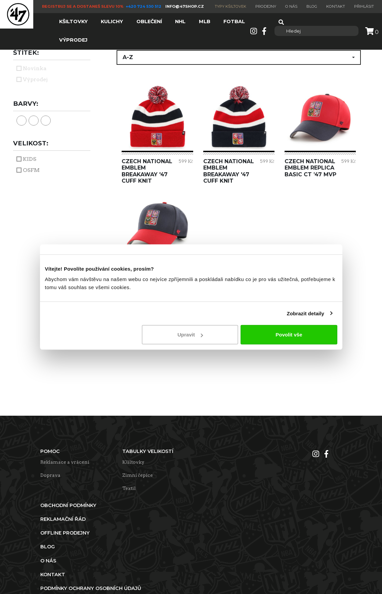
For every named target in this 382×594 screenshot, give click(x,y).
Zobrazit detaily (305, 313)
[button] (239, 57)
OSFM (31, 170)
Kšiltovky (133, 462)
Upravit (190, 334)
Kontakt (335, 6)
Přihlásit (364, 6)
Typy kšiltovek (230, 6)
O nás (291, 6)
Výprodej (35, 79)
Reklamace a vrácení (64, 462)
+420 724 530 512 (144, 6)
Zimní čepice (137, 475)
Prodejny (265, 6)
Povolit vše (288, 334)
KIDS (29, 159)
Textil (129, 488)
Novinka (34, 68)
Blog (311, 6)
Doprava (50, 475)
